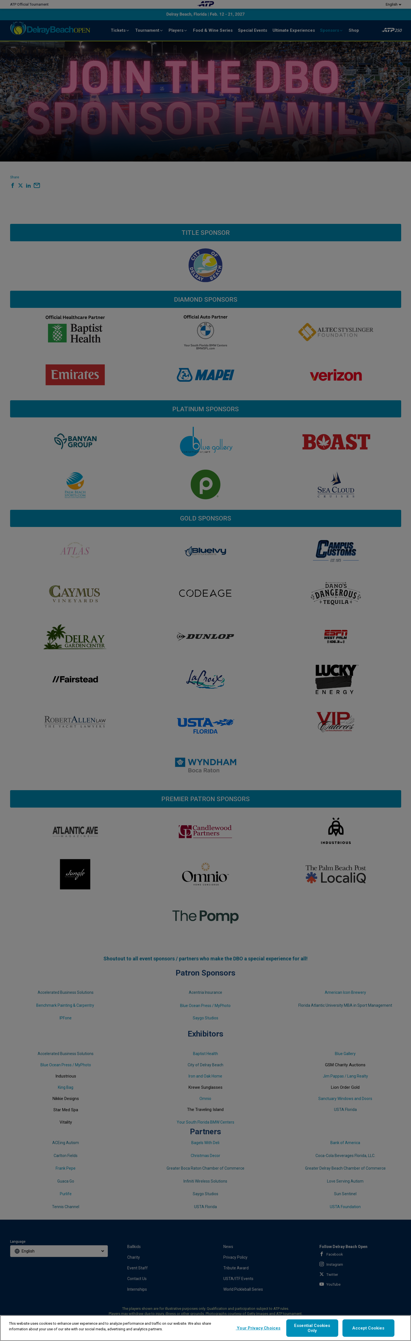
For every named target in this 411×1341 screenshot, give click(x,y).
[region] (205, 1328)
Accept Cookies (368, 1328)
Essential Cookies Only (312, 1328)
